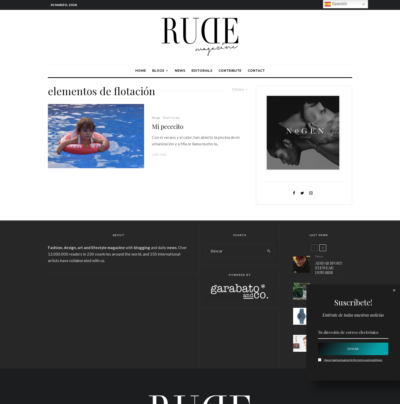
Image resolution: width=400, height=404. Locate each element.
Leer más (159, 155)
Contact (256, 71)
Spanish (336, 4)
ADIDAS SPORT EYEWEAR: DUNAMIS (328, 268)
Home (140, 71)
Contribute (229, 71)
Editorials (201, 71)
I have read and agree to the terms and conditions (353, 359)
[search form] (234, 251)
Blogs (158, 71)
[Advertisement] (118, 317)
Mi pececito (167, 126)
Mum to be (171, 118)
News (180, 71)
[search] (268, 251)
